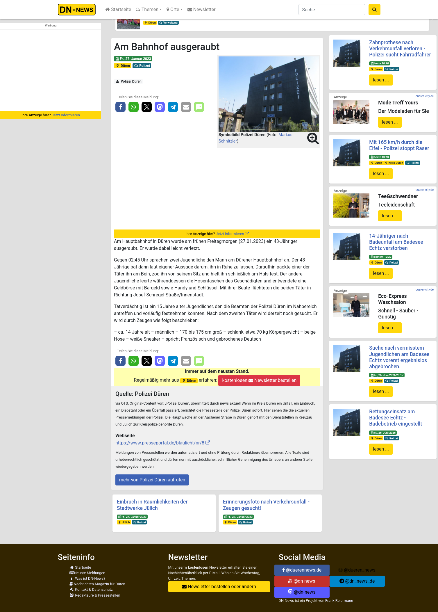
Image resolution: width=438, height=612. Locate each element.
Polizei (142, 66)
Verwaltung (168, 22)
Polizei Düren (128, 81)
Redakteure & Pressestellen (94, 595)
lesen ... (381, 80)
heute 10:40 (379, 63)
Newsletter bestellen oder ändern (219, 586)
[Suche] (331, 9)
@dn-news (301, 581)
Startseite (118, 9)
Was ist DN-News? (87, 578)
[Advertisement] (50, 70)
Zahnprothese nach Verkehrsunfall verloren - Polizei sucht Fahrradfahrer (400, 49)
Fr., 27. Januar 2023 (133, 59)
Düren (150, 22)
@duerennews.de (302, 570)
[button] (112, 19)
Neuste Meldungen (87, 573)
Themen (147, 9)
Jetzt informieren (66, 115)
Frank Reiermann (339, 600)
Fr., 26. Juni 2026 (383, 432)
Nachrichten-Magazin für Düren (97, 584)
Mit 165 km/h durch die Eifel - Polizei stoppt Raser (399, 145)
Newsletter (201, 9)
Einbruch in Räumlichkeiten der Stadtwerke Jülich (152, 505)
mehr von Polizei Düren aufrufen (152, 480)
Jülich (124, 522)
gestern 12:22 (380, 256)
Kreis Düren (393, 162)
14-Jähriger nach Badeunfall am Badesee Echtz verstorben (396, 242)
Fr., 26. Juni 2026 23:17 (386, 375)
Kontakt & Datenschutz (91, 589)
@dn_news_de (357, 581)
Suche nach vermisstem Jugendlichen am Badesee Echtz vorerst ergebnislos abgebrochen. (399, 357)
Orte (173, 9)
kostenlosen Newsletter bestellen (259, 380)
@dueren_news (357, 570)
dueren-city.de (425, 96)
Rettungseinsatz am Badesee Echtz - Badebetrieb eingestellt (395, 418)
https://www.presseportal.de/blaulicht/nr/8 (159, 443)
